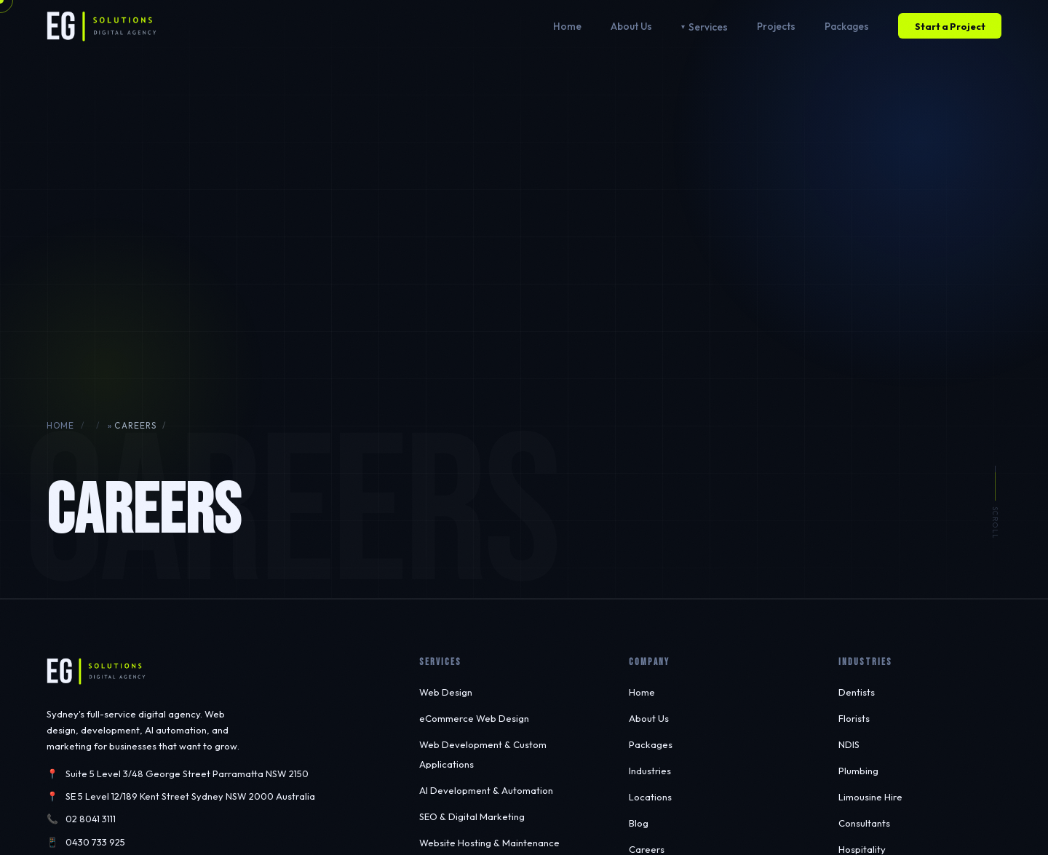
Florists (854, 718)
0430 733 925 (95, 842)
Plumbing (858, 770)
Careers (646, 849)
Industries (650, 770)
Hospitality (862, 849)
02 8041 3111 (91, 818)
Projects (776, 26)
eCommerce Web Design (474, 718)
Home (567, 26)
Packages (847, 26)
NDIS (849, 744)
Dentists (856, 692)
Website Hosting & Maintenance (489, 842)
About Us (631, 26)
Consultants (864, 823)
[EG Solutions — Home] (101, 26)
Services (708, 26)
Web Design (445, 692)
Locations (650, 797)
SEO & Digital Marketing (472, 816)
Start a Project (950, 26)
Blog (638, 823)
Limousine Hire (870, 797)
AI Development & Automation (486, 790)
